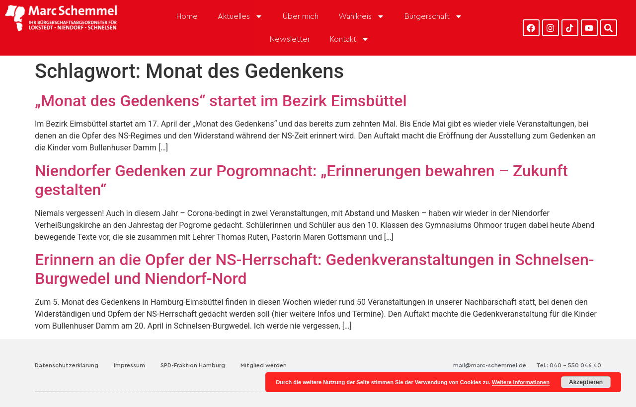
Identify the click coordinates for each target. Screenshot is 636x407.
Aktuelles (240, 16)
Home (187, 16)
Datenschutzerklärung (66, 365)
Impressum (129, 365)
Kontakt (349, 39)
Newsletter (290, 39)
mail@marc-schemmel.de (489, 365)
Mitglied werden (263, 365)
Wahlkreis (361, 16)
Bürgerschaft (433, 16)
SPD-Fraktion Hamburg (192, 365)
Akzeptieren (586, 382)
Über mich (300, 16)
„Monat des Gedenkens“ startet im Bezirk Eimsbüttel (221, 100)
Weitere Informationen (521, 382)
